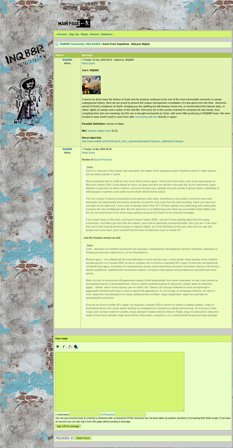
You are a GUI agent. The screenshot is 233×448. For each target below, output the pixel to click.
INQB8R (67, 59)
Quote (92, 63)
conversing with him (146, 116)
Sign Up (74, 34)
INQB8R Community (72, 44)
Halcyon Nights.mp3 (99, 130)
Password (108, 414)
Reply (84, 34)
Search (94, 34)
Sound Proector (103, 159)
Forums (62, 34)
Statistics (106, 34)
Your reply (61, 338)
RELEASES (93, 44)
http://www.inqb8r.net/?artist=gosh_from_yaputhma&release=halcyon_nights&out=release (132, 141)
